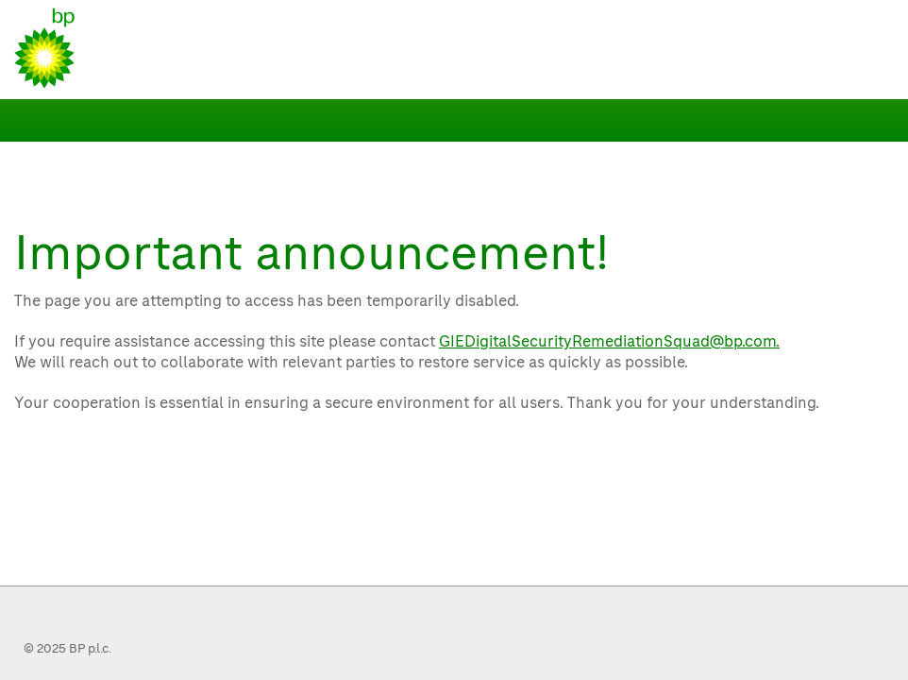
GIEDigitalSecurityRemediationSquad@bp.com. (609, 341)
